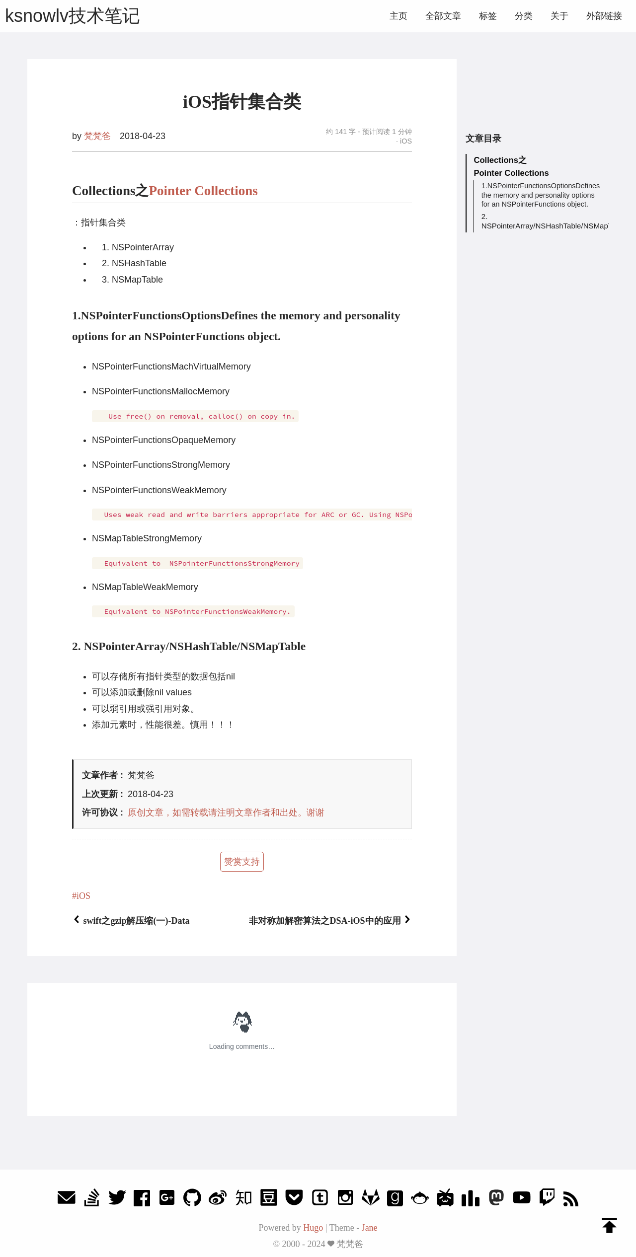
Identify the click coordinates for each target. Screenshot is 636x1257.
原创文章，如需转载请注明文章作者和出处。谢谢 (226, 812)
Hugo (313, 1228)
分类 (524, 16)
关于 (559, 16)
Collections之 (501, 160)
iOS (405, 141)
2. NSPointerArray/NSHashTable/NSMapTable (541, 221)
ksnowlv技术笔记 (72, 15)
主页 (398, 16)
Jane (370, 1228)
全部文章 (443, 16)
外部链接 (604, 16)
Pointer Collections (203, 190)
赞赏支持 (242, 862)
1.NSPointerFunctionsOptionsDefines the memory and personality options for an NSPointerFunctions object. (540, 196)
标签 (488, 16)
